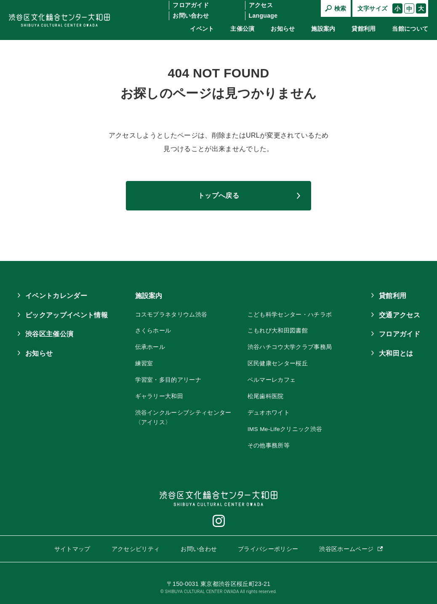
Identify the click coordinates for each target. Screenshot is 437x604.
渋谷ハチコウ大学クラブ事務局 (290, 346)
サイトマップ (72, 546)
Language (263, 15)
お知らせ (283, 28)
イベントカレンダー (56, 295)
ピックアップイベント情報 (66, 315)
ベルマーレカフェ (272, 378)
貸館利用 (364, 28)
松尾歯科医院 (266, 395)
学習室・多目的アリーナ (168, 378)
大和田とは (396, 353)
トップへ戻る (218, 195)
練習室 (144, 362)
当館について (410, 28)
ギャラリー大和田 (159, 395)
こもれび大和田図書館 (278, 330)
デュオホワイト (269, 411)
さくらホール (153, 330)
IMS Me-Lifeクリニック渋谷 (285, 427)
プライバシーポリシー (268, 546)
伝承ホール (150, 346)
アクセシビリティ (136, 546)
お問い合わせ (191, 15)
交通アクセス (399, 315)
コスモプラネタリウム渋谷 (171, 314)
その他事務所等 (269, 443)
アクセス (261, 5)
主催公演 (242, 28)
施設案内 (323, 28)
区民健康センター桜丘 (278, 362)
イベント (202, 28)
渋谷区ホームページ (346, 546)
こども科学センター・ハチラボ (290, 314)
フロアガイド (191, 5)
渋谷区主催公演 (49, 334)
